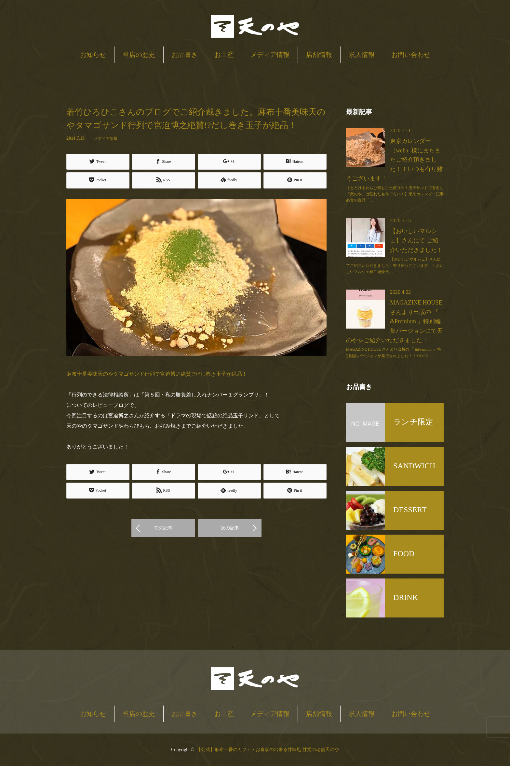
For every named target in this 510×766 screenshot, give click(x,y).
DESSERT (410, 509)
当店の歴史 (139, 54)
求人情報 (362, 54)
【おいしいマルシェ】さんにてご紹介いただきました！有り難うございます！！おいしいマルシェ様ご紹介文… (395, 265)
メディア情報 (269, 54)
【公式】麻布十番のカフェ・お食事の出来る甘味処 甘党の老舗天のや (267, 749)
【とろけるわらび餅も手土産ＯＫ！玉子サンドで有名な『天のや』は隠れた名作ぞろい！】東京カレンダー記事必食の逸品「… (395, 194)
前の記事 (163, 527)
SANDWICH (414, 465)
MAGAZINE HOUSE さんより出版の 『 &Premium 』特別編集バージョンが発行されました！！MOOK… (393, 352)
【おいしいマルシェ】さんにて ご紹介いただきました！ (416, 240)
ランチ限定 (413, 422)
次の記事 (230, 527)
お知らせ (93, 54)
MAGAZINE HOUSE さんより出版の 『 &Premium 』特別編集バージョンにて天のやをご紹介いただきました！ (394, 321)
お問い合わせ (410, 54)
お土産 (224, 54)
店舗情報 (319, 54)
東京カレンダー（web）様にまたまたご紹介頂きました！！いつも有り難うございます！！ (394, 160)
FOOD (403, 553)
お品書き (185, 54)
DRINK (405, 597)
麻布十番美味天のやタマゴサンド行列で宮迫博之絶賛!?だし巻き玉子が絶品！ (156, 373)
